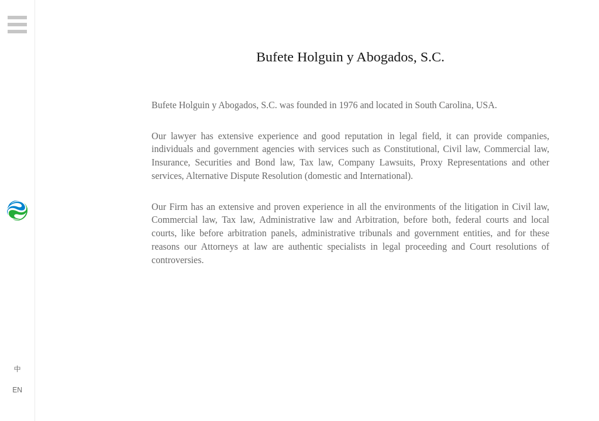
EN (17, 390)
